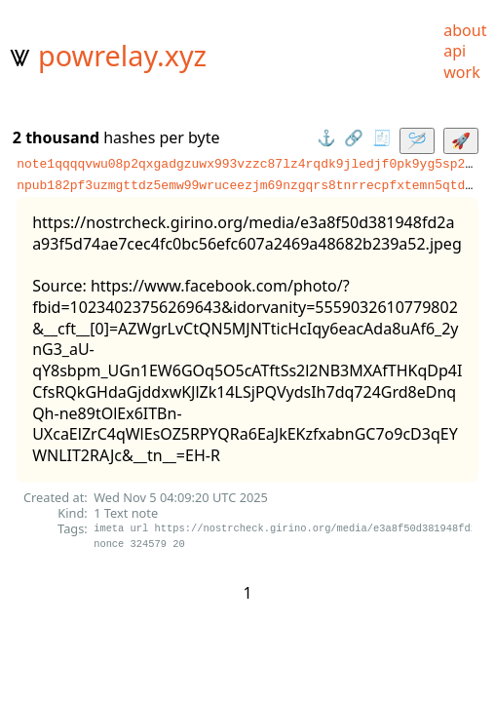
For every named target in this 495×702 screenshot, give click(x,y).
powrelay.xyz (122, 55)
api (454, 50)
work (461, 72)
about (464, 30)
